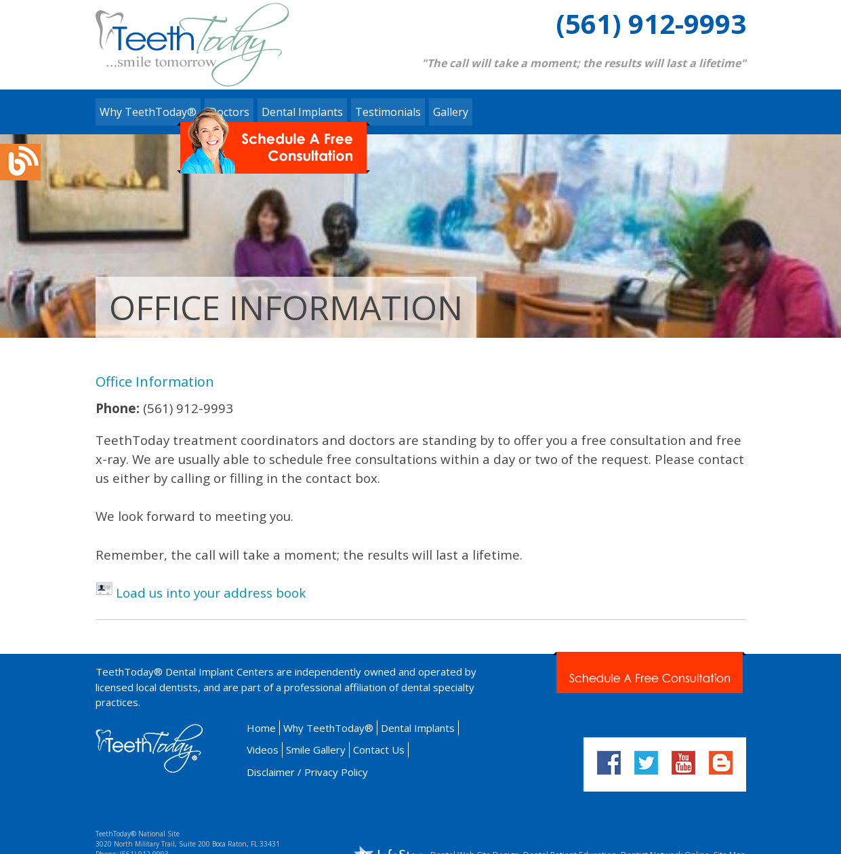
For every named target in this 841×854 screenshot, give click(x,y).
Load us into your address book (211, 592)
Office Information (155, 381)
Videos (263, 749)
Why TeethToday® (148, 111)
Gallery (450, 111)
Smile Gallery (316, 749)
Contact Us (379, 749)
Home (261, 728)
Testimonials (388, 111)
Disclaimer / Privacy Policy (307, 772)
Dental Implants (418, 728)
